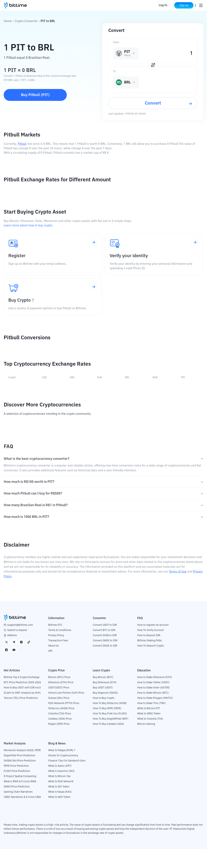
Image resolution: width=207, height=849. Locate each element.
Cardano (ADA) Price (60, 719)
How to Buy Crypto (103, 698)
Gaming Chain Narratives (18, 792)
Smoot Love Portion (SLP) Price (66, 693)
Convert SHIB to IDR (105, 635)
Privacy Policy (56, 635)
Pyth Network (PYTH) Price (63, 703)
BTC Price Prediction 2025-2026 (22, 682)
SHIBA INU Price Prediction (20, 760)
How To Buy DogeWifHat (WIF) (110, 719)
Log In (163, 5)
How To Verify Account (150, 630)
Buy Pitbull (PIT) (35, 95)
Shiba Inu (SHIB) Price (61, 708)
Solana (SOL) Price (58, 698)
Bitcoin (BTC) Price (59, 677)
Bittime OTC (55, 625)
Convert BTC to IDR (104, 630)
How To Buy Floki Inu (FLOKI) (110, 713)
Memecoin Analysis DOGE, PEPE (22, 750)
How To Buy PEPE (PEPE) (107, 708)
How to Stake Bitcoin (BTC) (153, 693)
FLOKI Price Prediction (17, 771)
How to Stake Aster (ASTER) (153, 687)
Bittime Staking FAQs (149, 640)
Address (12, 635)
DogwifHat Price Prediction (19, 755)
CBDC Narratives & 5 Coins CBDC (23, 797)
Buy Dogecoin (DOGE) (105, 693)
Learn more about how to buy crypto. (28, 225)
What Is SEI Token (58, 786)
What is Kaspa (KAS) (60, 792)
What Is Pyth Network (60, 781)
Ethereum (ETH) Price (60, 682)
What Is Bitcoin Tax (59, 776)
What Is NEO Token (59, 797)
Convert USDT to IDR (105, 625)
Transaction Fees (58, 640)
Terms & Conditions (59, 630)
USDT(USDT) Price (58, 687)
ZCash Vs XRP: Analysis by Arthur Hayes (27, 693)
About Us (53, 645)
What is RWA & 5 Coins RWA (20, 781)
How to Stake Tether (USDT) (153, 682)
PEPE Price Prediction (16, 766)
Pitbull (22, 144)
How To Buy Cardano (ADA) (108, 724)
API (50, 651)
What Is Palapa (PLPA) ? (61, 750)
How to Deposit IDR (148, 635)
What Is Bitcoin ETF (148, 708)
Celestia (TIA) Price (59, 713)
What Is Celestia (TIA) (150, 719)
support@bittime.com (20, 625)
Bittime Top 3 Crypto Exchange (22, 677)
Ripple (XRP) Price (59, 724)
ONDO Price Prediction (17, 786)
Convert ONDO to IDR (105, 640)
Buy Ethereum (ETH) (104, 682)
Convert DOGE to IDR (105, 645)
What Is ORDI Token (148, 713)
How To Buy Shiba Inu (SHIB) (110, 703)
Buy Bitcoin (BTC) (103, 677)
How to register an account (153, 625)
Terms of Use (177, 571)
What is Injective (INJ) (61, 771)
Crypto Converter (26, 21)
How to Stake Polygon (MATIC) (155, 698)
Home (8, 21)
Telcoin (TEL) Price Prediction (21, 698)
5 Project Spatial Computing (20, 776)
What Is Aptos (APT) (60, 766)
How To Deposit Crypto (150, 645)
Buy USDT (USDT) (103, 687)
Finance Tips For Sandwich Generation (70, 760)
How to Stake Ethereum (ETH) (154, 677)
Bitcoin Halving (146, 724)
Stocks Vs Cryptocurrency (63, 755)
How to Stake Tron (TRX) (151, 703)
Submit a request (17, 630)
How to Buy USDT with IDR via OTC (24, 687)
